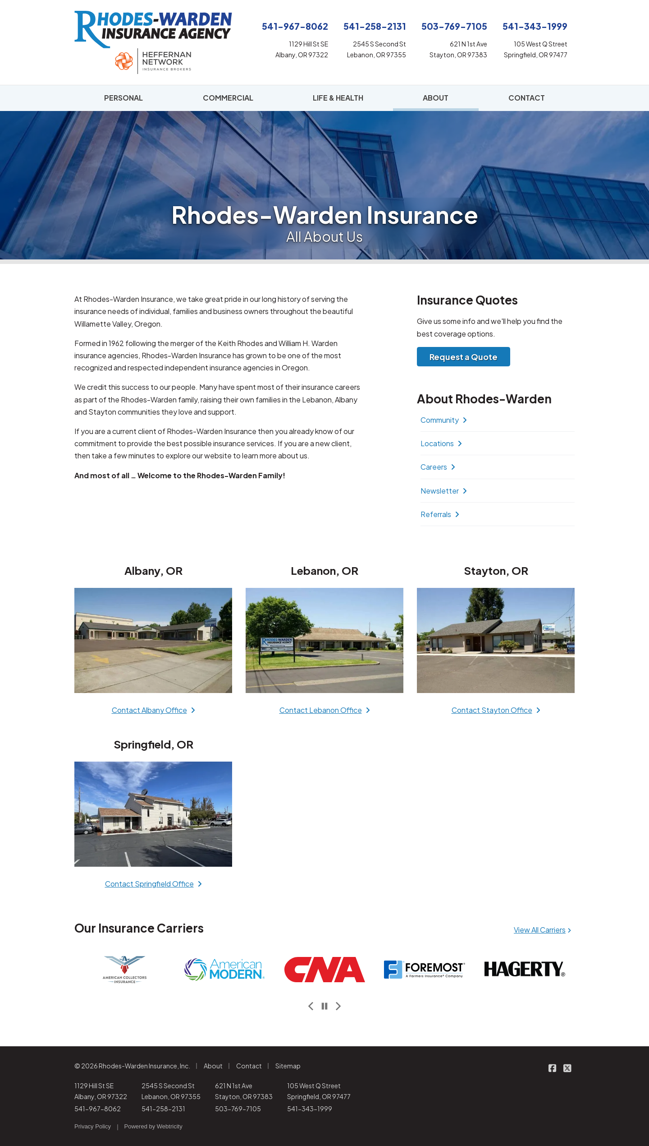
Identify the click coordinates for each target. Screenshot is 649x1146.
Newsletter (443, 490)
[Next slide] (338, 1006)
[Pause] (324, 1006)
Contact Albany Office (153, 710)
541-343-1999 (309, 1108)
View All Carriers (542, 929)
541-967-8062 (97, 1108)
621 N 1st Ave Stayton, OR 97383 (244, 1090)
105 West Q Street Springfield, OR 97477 (319, 1090)
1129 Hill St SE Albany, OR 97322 (100, 1090)
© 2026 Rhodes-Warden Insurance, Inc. (132, 1066)
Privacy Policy (92, 1126)
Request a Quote (464, 356)
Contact (249, 1066)
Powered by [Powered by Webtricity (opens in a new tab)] (153, 1126)
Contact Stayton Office (496, 710)
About (213, 1066)
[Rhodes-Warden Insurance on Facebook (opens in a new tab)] (552, 1068)
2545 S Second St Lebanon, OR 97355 (171, 1090)
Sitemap (288, 1066)
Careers (437, 466)
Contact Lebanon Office (324, 710)
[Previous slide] (311, 1006)
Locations (441, 443)
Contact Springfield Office (153, 883)
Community (443, 420)
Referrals (439, 514)
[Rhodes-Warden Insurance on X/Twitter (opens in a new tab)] (567, 1068)
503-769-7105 (238, 1108)
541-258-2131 (163, 1108)
